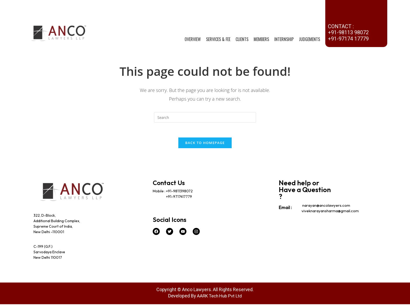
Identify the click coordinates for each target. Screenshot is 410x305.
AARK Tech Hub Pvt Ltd (219, 296)
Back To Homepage (205, 143)
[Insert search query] (205, 117)
